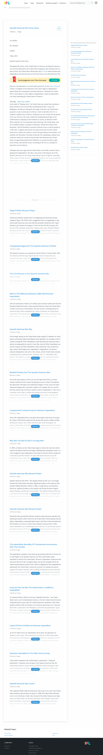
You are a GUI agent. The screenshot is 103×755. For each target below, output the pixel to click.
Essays (27, 3)
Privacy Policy (33, 747)
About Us (7, 740)
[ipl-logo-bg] (7, 2)
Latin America (55, 727)
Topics (33, 3)
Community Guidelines (35, 743)
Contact (7, 743)
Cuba (44, 71)
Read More (35, 226)
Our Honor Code (33, 745)
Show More (35, 155)
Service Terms (33, 749)
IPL (5, 7)
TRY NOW (40, 76)
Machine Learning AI (51, 3)
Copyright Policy (33, 740)
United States (53, 81)
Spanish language (8, 729)
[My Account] (97, 3)
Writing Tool (40, 3)
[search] (92, 3)
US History (62, 3)
